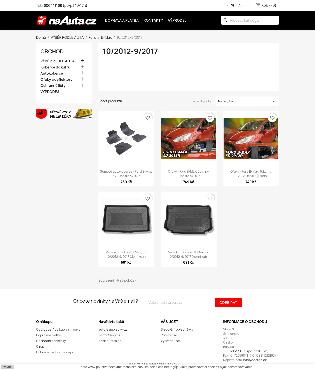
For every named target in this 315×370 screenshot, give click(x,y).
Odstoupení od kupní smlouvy (58, 329)
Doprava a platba (122, 20)
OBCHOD (52, 51)
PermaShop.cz (109, 335)
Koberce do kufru (55, 67)
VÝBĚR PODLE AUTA (57, 61)
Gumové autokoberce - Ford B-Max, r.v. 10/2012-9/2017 (126, 173)
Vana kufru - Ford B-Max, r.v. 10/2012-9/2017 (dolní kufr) (126, 254)
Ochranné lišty (52, 85)
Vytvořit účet (170, 341)
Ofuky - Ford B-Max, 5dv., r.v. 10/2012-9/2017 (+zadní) (251, 173)
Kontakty (153, 20)
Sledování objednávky (177, 329)
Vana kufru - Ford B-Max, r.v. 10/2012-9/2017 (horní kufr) (188, 254)
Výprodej (177, 20)
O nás (40, 346)
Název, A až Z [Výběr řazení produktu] (247, 101)
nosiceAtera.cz (109, 341)
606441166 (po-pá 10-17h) (65, 5)
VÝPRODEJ (49, 91)
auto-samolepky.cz (112, 329)
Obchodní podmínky (51, 341)
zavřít (7, 367)
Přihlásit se (169, 335)
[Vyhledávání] (250, 20)
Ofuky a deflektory (56, 79)
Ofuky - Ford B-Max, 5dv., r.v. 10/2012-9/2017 (188, 173)
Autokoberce (51, 73)
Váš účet (169, 321)
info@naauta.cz (255, 360)
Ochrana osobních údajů (54, 352)
